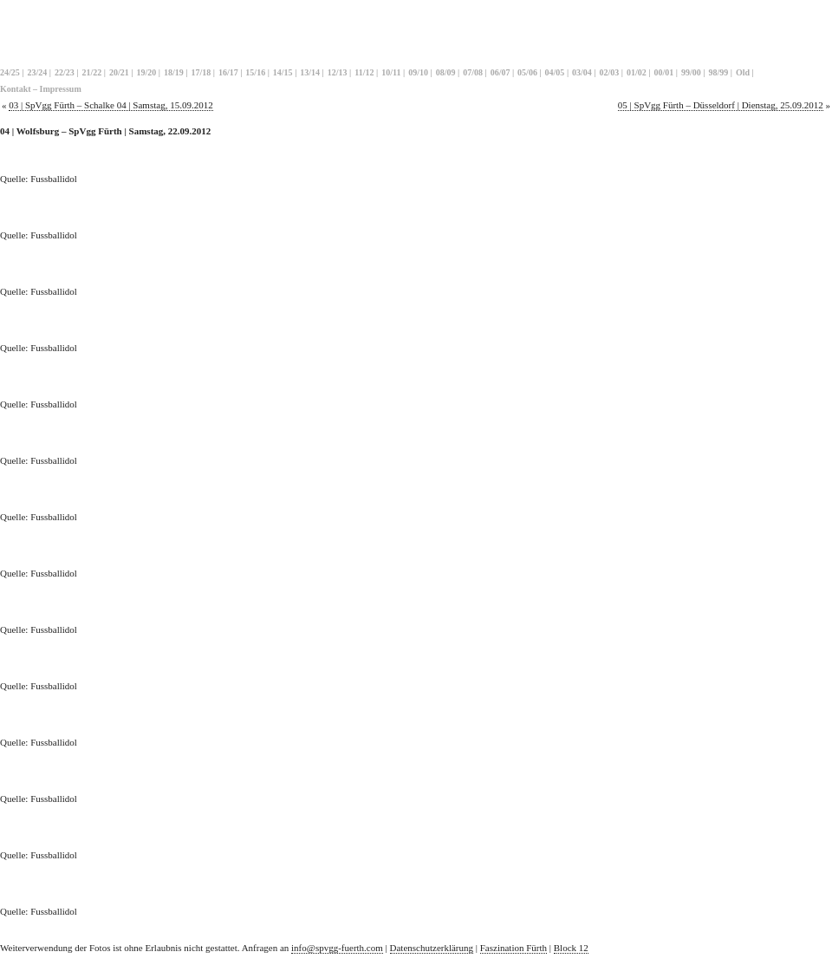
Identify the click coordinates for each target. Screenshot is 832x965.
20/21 (119, 72)
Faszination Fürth (513, 947)
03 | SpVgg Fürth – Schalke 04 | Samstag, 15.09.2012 (110, 105)
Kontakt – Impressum (40, 89)
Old (743, 72)
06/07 (500, 72)
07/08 (473, 72)
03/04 (582, 72)
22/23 (65, 72)
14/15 (283, 72)
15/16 (255, 72)
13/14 (310, 72)
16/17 (228, 72)
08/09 (446, 72)
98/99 (719, 72)
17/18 (201, 72)
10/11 (390, 72)
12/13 (338, 72)
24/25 (10, 72)
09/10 (418, 72)
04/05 (555, 72)
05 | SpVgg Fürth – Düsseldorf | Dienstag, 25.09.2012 (720, 105)
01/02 (637, 72)
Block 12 (571, 947)
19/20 (146, 72)
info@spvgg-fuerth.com (337, 947)
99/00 (691, 72)
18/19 (174, 72)
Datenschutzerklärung (432, 947)
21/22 (91, 72)
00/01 (664, 72)
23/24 (37, 72)
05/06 (527, 72)
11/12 (364, 72)
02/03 (610, 72)
